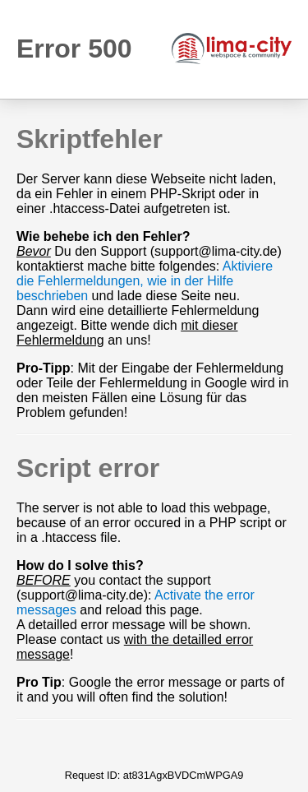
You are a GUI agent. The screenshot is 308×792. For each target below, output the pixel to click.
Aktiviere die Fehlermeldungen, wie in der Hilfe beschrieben (144, 281)
